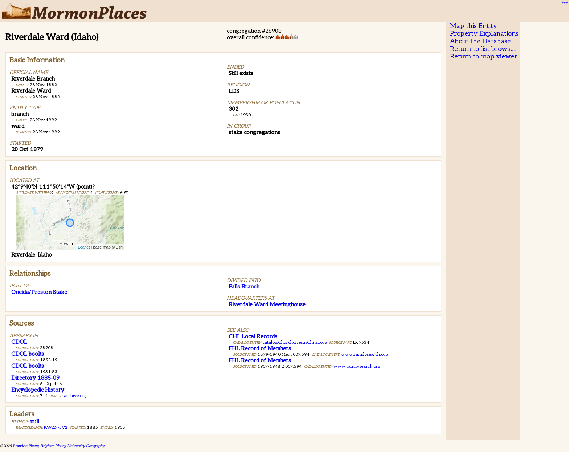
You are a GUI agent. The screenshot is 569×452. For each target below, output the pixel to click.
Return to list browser (483, 49)
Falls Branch (244, 286)
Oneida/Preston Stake (39, 292)
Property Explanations (484, 33)
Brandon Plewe (25, 446)
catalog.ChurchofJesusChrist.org (294, 342)
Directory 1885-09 (35, 378)
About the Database (480, 41)
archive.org (75, 396)
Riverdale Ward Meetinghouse (267, 304)
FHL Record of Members (260, 348)
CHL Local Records (253, 336)
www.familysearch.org (364, 354)
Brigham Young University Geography (72, 446)
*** (564, 4)
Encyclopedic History (37, 390)
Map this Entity (473, 26)
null (34, 421)
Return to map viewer (483, 56)
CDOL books (27, 354)
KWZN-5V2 (55, 427)
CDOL (19, 342)
